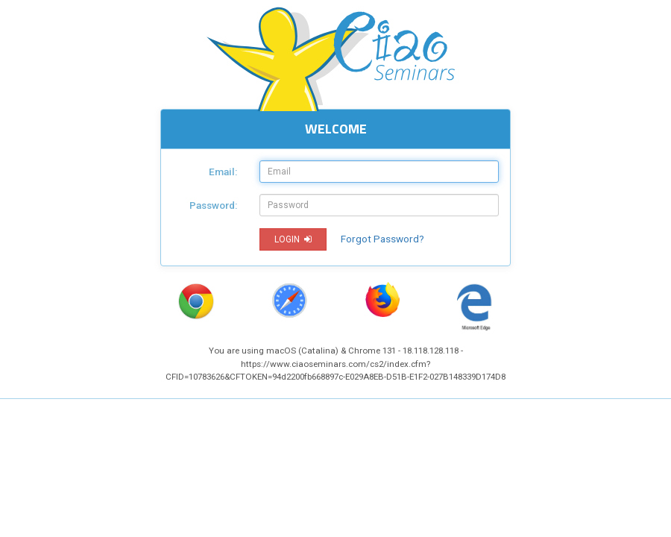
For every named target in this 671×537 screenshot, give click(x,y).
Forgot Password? (382, 239)
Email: (223, 172)
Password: (213, 205)
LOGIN (293, 239)
